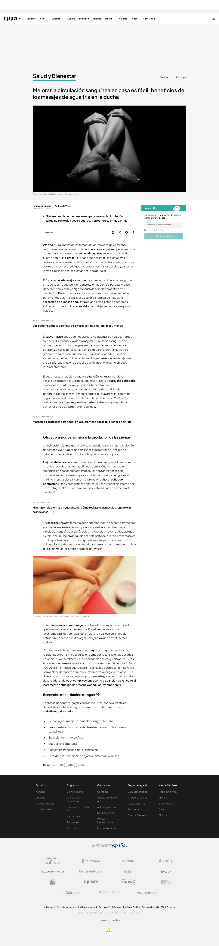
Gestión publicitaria (150, 907)
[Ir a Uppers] (12, 18)
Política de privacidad (87, 907)
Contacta (102, 791)
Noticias (40, 791)
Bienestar (82, 765)
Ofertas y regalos (137, 797)
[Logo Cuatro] (128, 861)
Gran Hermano (75, 791)
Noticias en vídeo (46, 809)
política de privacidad (162, 230)
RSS (162, 907)
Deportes (165, 77)
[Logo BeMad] (53, 882)
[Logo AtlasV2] (72, 892)
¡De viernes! (73, 822)
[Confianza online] (109, 934)
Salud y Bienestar (137, 815)
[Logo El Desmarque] (53, 872)
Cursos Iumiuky (136, 803)
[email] (163, 225)
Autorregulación (106, 807)
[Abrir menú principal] (213, 18)
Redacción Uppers (42, 206)
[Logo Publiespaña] (109, 892)
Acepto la (158, 230)
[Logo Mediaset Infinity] (53, 861)
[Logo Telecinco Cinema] (128, 882)
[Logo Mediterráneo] (147, 892)
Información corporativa (65, 907)
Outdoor (72, 828)
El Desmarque (166, 803)
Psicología (181, 77)
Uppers (162, 797)
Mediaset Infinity (167, 791)
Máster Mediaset (106, 828)
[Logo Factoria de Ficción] (90, 871)
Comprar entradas (138, 791)
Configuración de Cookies (110, 907)
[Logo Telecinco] (91, 861)
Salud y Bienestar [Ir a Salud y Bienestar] (54, 76)
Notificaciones (105, 812)
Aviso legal (48, 907)
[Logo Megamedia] (111, 920)
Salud (70, 765)
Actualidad (58, 765)
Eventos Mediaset (138, 809)
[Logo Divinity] (166, 861)
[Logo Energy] (166, 871)
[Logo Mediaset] (109, 847)
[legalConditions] (145, 230)
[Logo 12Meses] (166, 882)
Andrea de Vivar (62, 206)
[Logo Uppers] (90, 882)
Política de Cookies (131, 907)
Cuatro (162, 809)
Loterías (40, 797)
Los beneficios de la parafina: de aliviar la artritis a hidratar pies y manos (81, 325)
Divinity (162, 815)
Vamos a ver (73, 816)
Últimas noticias (45, 803)
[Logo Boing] (128, 871)
